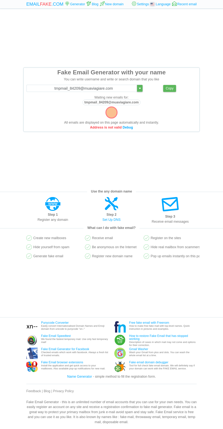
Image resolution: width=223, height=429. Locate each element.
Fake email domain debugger (148, 362)
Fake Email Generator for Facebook (65, 349)
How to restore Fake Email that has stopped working (158, 337)
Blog (47, 391)
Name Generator (79, 376)
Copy (169, 88)
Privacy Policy (63, 391)
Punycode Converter (55, 322)
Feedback (33, 391)
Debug (128, 127)
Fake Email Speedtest (56, 335)
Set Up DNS (111, 220)
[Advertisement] (111, 38)
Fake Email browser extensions (62, 362)
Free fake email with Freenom (149, 322)
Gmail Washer (138, 349)
